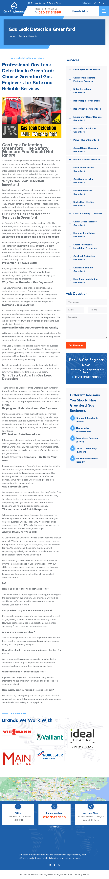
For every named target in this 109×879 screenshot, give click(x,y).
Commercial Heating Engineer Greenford (84, 79)
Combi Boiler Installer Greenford (85, 223)
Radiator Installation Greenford (84, 235)
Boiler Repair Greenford (86, 100)
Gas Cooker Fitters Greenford (83, 169)
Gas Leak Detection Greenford (84, 258)
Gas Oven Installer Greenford (83, 181)
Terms (86, 874)
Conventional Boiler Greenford (84, 269)
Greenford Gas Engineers (40, 874)
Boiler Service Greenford (87, 108)
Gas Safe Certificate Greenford (84, 130)
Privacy (78, 874)
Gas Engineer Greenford (86, 69)
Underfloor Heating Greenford (83, 204)
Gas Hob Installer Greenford (82, 192)
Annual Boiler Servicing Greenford (85, 150)
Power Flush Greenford (86, 140)
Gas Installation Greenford (87, 159)
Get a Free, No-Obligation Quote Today (86, 368)
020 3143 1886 (48, 12)
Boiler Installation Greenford (82, 91)
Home (12, 36)
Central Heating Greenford (87, 213)
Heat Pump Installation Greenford (85, 281)
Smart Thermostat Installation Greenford (85, 246)
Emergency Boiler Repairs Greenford (87, 119)
